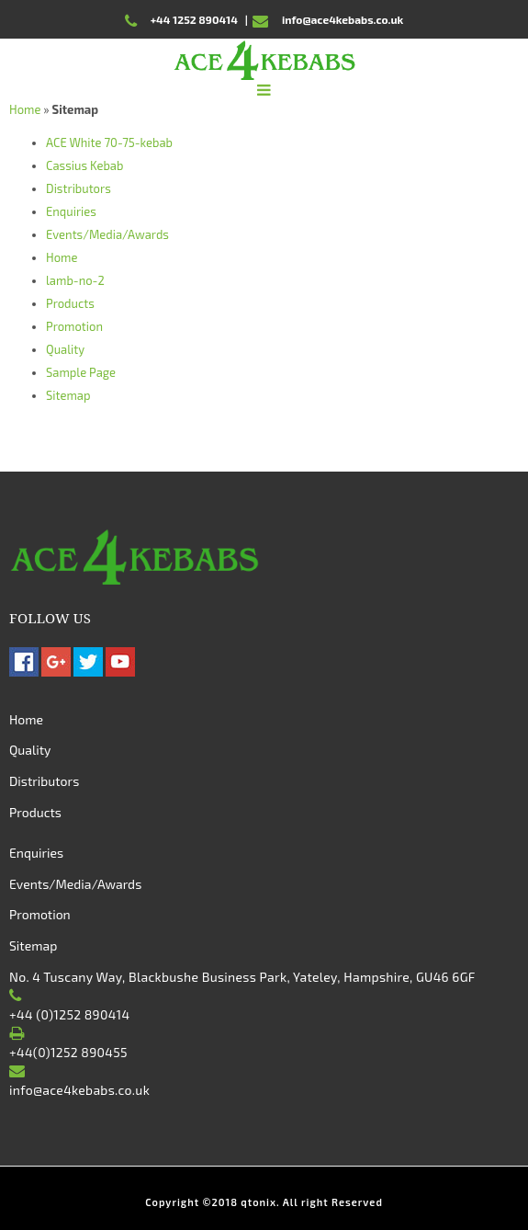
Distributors (78, 188)
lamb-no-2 (75, 280)
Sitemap (68, 395)
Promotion (74, 326)
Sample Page (81, 372)
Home (24, 109)
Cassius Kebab (84, 165)
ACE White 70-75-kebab (109, 142)
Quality (65, 349)
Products (70, 303)
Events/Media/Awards (107, 234)
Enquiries (71, 211)
